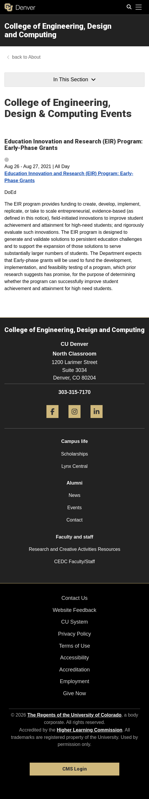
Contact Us (74, 598)
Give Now (74, 693)
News (74, 495)
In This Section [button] (74, 79)
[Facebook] (52, 420)
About (34, 57)
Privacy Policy (74, 634)
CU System (74, 622)
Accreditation (74, 670)
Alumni (74, 482)
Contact (74, 519)
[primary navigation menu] (139, 7)
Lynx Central (74, 466)
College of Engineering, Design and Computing (57, 30)
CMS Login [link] (74, 769)
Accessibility (74, 658)
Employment (74, 681)
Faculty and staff (74, 536)
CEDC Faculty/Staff (74, 561)
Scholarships (74, 453)
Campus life (74, 441)
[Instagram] (74, 420)
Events (74, 507)
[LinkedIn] (96, 420)
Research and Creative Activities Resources (74, 549)
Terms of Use (74, 646)
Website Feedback (74, 610)
